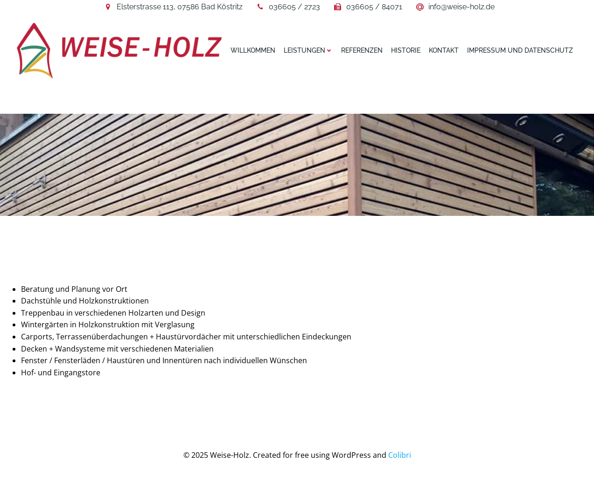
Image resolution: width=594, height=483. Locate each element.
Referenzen (362, 50)
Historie (405, 50)
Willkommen (253, 50)
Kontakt (444, 50)
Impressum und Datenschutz (520, 50)
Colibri (399, 455)
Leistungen (308, 50)
